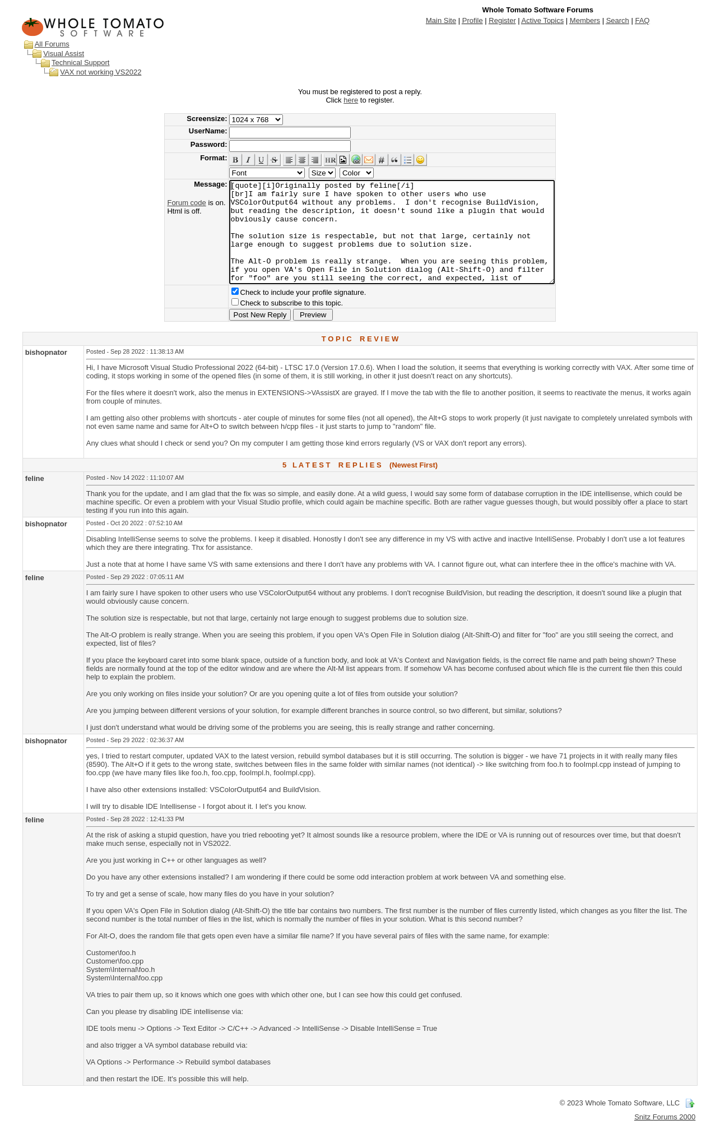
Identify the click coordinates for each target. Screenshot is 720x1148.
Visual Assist (63, 53)
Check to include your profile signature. (284, 312)
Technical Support (80, 62)
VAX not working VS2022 (100, 72)
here (350, 100)
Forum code (166, 202)
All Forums (52, 44)
